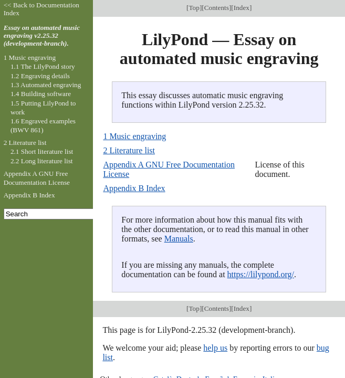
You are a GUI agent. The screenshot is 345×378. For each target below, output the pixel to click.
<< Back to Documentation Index (41, 9)
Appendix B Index (134, 188)
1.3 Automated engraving (46, 85)
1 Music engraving (134, 136)
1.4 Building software (41, 94)
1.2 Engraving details (40, 76)
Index (241, 8)
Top (194, 8)
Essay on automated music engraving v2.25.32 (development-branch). (42, 35)
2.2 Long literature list (42, 161)
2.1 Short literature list (42, 151)
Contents (216, 8)
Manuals (178, 238)
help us (215, 347)
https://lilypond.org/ (260, 274)
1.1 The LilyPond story (43, 66)
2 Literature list (129, 150)
